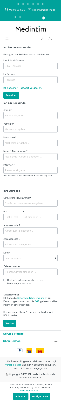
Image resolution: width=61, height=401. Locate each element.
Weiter (10, 323)
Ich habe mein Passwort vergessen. (22, 87)
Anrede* (8, 110)
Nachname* (9, 137)
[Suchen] (42, 38)
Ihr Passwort (10, 74)
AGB (37, 301)
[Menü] (7, 38)
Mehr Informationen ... (30, 390)
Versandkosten (13, 364)
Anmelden (11, 95)
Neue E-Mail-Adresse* (15, 151)
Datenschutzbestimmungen (32, 298)
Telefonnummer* (12, 266)
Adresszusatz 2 (11, 239)
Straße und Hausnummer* (17, 197)
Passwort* (9, 164)
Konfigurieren (40, 396)
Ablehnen (20, 396)
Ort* (24, 211)
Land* (6, 252)
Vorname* (8, 123)
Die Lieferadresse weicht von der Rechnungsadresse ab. (25, 282)
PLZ (6, 211)
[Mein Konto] (50, 38)
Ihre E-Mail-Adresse (14, 60)
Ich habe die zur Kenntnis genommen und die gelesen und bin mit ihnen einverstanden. (30, 301)
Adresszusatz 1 (11, 225)
